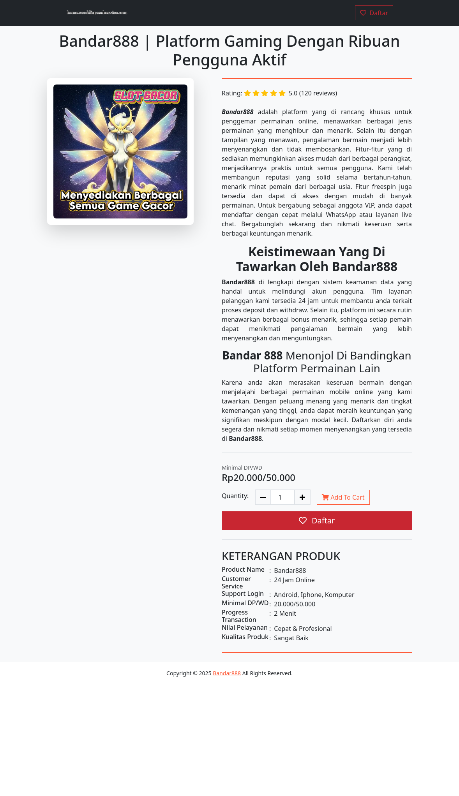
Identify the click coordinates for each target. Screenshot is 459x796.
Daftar (317, 520)
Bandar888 (227, 673)
